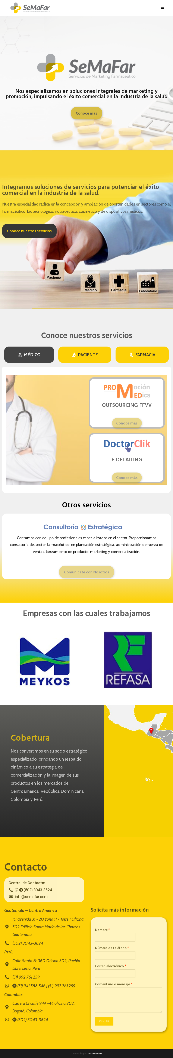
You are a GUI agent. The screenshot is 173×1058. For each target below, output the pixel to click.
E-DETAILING (126, 460)
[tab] (29, 355)
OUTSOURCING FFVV (127, 405)
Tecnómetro (94, 1053)
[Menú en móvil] (162, 8)
